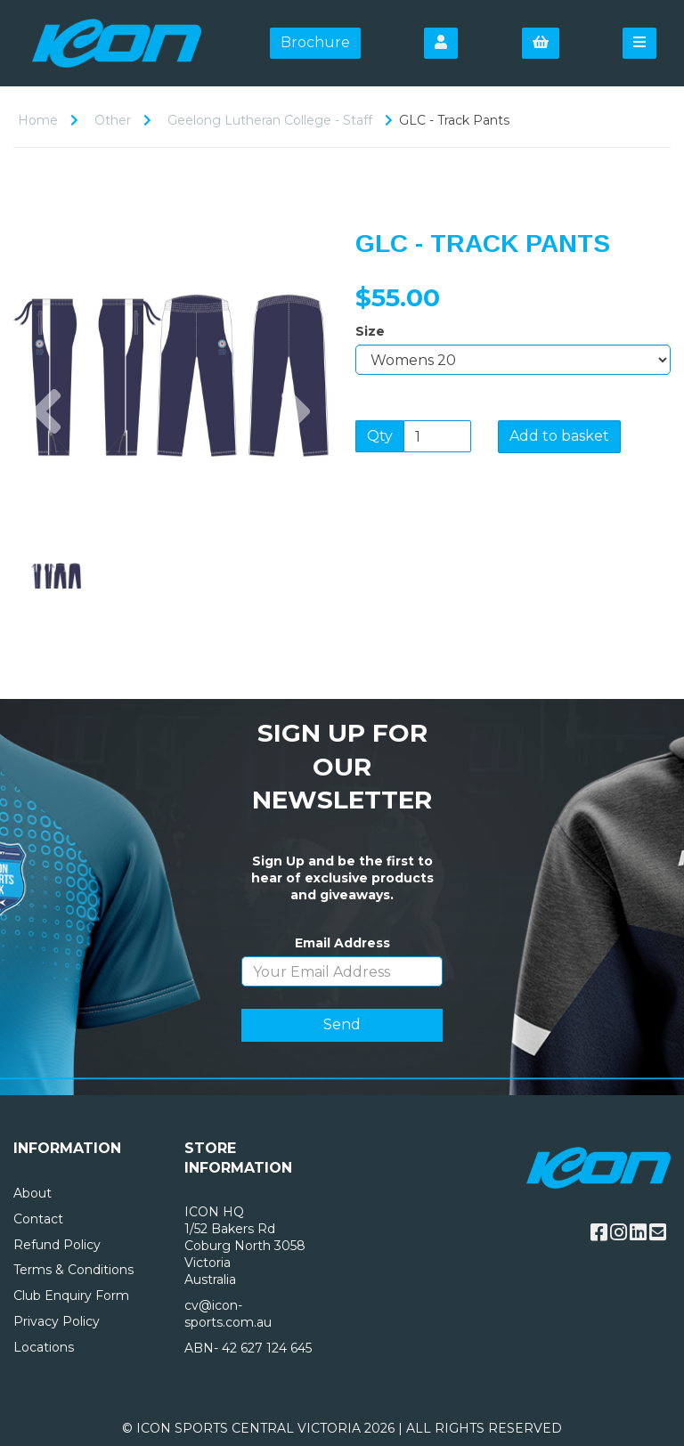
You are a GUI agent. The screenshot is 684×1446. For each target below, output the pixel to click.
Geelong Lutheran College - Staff (269, 120)
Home (38, 120)
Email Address (342, 943)
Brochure (315, 42)
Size (370, 331)
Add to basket (559, 435)
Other (112, 120)
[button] (45, 454)
